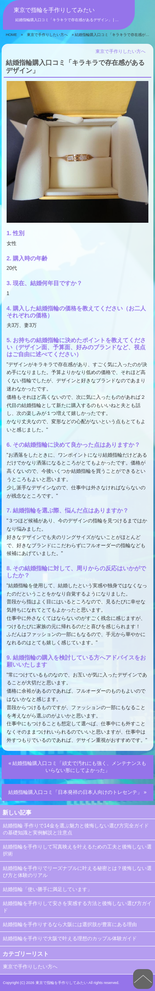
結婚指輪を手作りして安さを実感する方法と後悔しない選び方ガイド (77, 906)
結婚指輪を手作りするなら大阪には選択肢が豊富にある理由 (70, 924)
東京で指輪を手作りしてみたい (54, 10)
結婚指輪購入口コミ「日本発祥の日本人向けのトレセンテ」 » (77, 792)
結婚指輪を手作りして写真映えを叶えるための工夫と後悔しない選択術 (77, 850)
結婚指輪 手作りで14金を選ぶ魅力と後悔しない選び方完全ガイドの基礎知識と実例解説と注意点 (76, 829)
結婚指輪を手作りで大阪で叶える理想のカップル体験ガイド (70, 938)
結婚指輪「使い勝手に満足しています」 (47, 889)
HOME (11, 35)
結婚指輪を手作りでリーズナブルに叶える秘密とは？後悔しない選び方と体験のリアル (77, 871)
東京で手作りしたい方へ (47, 35)
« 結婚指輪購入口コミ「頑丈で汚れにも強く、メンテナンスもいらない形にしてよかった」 (77, 766)
